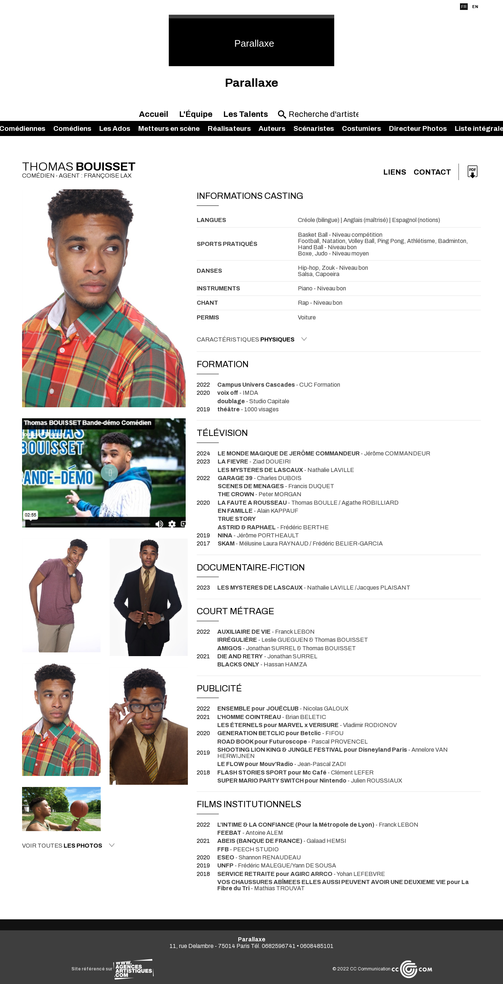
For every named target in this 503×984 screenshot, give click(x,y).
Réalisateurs (229, 128)
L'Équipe (196, 114)
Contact (432, 172)
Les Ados (114, 128)
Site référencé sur (112, 969)
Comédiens (72, 128)
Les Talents (245, 114)
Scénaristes (313, 128)
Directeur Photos (418, 128)
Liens (394, 172)
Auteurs (271, 128)
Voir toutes (68, 845)
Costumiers (361, 128)
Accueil (153, 114)
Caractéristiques (252, 339)
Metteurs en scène (169, 128)
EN (475, 6)
